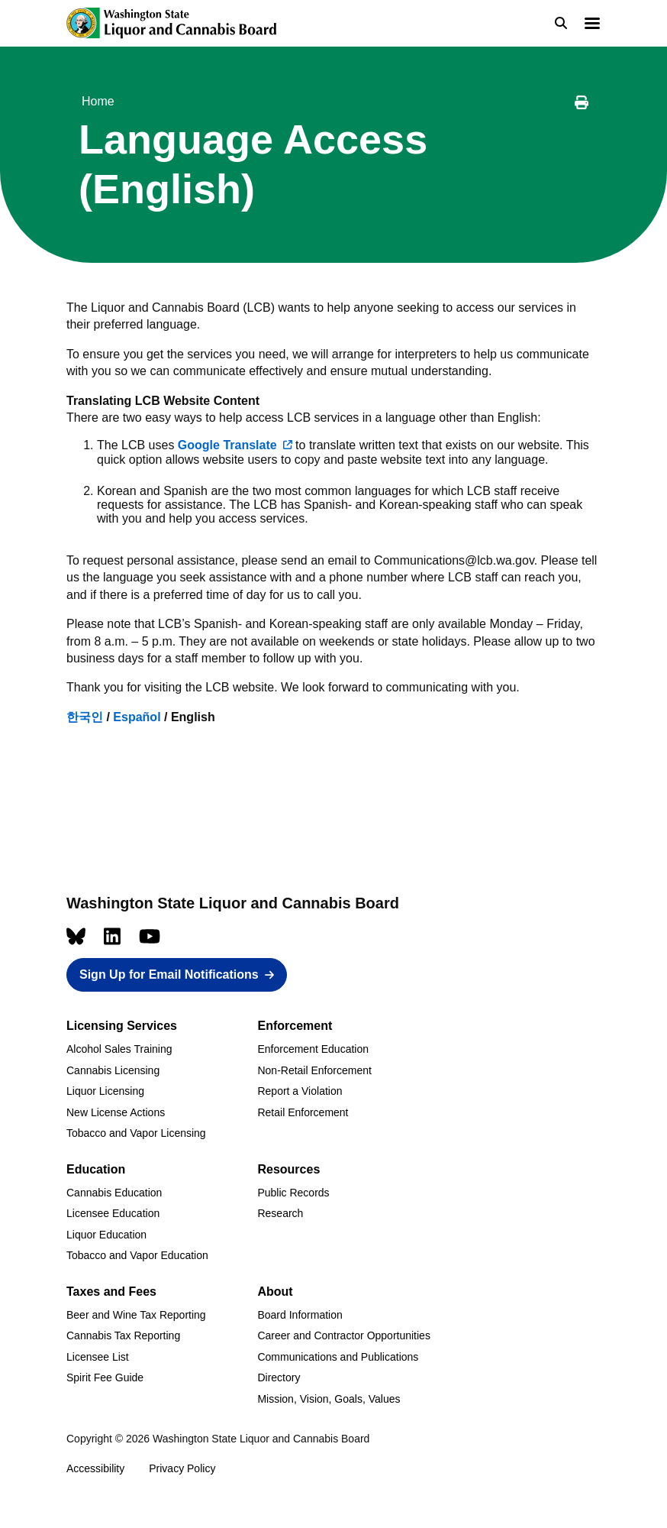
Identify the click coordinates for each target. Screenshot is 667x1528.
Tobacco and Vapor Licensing (136, 1133)
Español (136, 717)
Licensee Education (113, 1213)
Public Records (293, 1192)
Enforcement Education (313, 1049)
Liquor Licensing (105, 1091)
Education (95, 1169)
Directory (278, 1377)
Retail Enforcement (302, 1112)
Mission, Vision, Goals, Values (328, 1399)
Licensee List (97, 1357)
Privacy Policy (182, 1468)
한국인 (84, 717)
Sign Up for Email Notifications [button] (169, 974)
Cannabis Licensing (113, 1070)
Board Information (299, 1315)
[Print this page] (581, 105)
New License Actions (115, 1112)
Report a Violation (299, 1091)
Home (98, 101)
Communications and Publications (337, 1357)
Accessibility (95, 1468)
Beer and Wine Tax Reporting (136, 1315)
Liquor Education (106, 1235)
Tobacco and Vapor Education (137, 1255)
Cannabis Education (114, 1192)
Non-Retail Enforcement (314, 1070)
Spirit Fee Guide (104, 1377)
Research (280, 1213)
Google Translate (227, 445)
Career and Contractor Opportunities (343, 1335)
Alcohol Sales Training (119, 1049)
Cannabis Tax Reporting (123, 1335)
